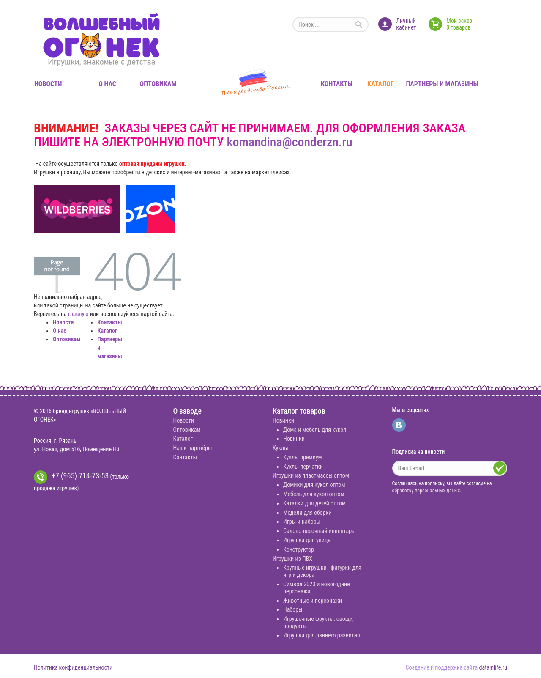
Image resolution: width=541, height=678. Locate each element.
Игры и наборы (301, 521)
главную (78, 313)
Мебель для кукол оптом (313, 494)
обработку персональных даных (426, 491)
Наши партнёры (192, 448)
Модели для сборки (307, 512)
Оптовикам (158, 84)
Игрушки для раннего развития (321, 635)
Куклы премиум (302, 457)
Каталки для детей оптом (314, 503)
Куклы (280, 448)
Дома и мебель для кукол (314, 429)
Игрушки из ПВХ (292, 558)
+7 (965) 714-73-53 (71, 477)
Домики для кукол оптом (314, 484)
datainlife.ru (493, 667)
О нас (107, 84)
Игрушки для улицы (307, 540)
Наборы (293, 609)
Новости (48, 84)
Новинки (283, 420)
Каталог (380, 84)
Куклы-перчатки (303, 466)
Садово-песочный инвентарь (319, 530)
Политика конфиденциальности (73, 667)
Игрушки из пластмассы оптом (311, 475)
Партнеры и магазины (442, 84)
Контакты (336, 84)
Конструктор (298, 549)
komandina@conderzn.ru (289, 142)
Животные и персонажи (312, 600)
